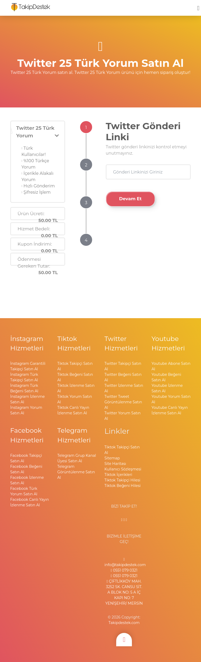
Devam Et (130, 198)
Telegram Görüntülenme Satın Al (76, 472)
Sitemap (112, 458)
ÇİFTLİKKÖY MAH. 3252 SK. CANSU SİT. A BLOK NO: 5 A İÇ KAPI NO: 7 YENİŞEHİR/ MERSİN (124, 592)
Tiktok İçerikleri (118, 474)
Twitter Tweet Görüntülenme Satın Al (123, 402)
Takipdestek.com (124, 622)
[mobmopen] (198, 6)
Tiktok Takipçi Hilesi (122, 480)
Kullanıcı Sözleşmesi (122, 469)
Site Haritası (115, 463)
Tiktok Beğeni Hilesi (122, 485)
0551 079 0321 (124, 570)
